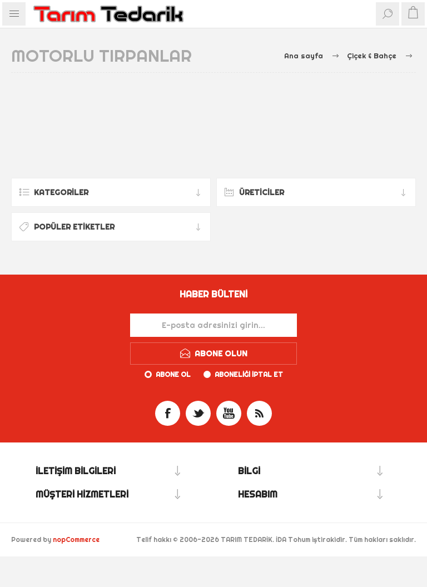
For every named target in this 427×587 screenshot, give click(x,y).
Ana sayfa (303, 55)
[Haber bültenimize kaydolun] (213, 325)
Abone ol (173, 374)
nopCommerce (76, 539)
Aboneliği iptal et (249, 374)
